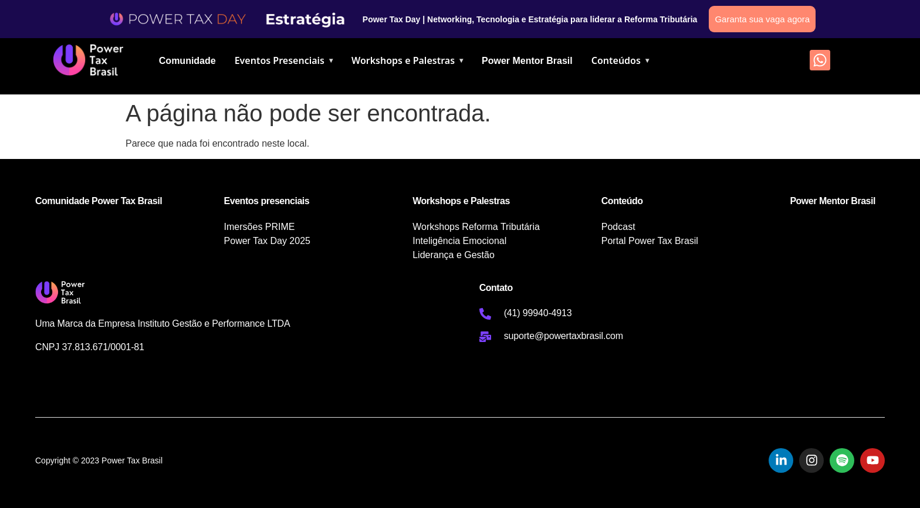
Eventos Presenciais (284, 60)
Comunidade (187, 61)
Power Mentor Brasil (527, 61)
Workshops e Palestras (407, 60)
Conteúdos (620, 60)
